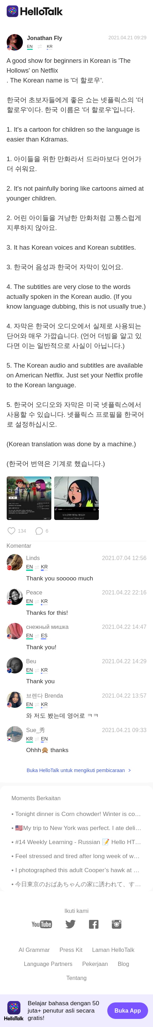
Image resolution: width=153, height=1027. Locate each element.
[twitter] (70, 924)
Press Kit (70, 950)
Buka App (127, 1010)
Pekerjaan (95, 964)
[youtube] (42, 924)
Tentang (76, 978)
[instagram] (116, 924)
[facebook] (93, 924)
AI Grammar (34, 950)
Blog (123, 964)
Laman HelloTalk (113, 950)
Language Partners (48, 964)
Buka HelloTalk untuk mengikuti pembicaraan (76, 770)
